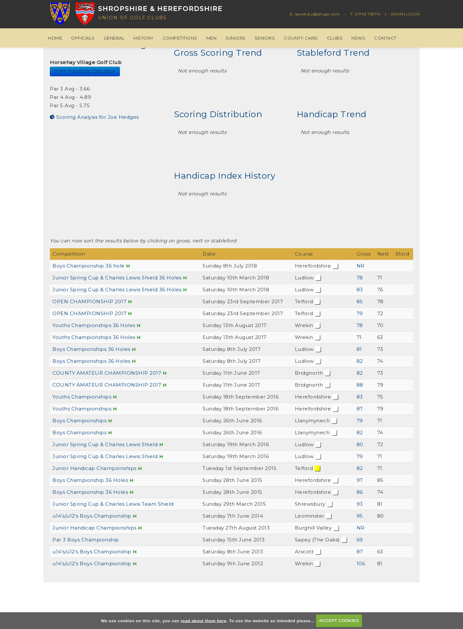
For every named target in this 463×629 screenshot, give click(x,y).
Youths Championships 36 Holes (93, 325)
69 (360, 540)
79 (360, 313)
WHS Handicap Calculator (85, 71)
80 (360, 444)
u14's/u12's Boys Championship (92, 516)
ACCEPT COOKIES (339, 620)
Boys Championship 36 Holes (90, 480)
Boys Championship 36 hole (88, 266)
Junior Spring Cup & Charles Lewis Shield (105, 444)
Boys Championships (79, 421)
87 (360, 409)
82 (360, 361)
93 (360, 504)
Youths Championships (81, 397)
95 (360, 516)
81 (359, 349)
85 (360, 301)
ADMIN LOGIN (405, 14)
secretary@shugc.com (317, 14)
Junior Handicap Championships (94, 468)
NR (361, 266)
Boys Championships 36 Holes (91, 349)
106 (361, 563)
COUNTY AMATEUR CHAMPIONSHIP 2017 (106, 373)
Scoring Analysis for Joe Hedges (94, 117)
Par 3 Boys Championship (85, 540)
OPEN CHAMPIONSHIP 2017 (89, 301)
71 (359, 337)
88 (360, 385)
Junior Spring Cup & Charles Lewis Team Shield (113, 504)
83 (360, 289)
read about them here (203, 620)
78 (360, 278)
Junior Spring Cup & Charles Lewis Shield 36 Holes (117, 278)
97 (360, 480)
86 (360, 492)
